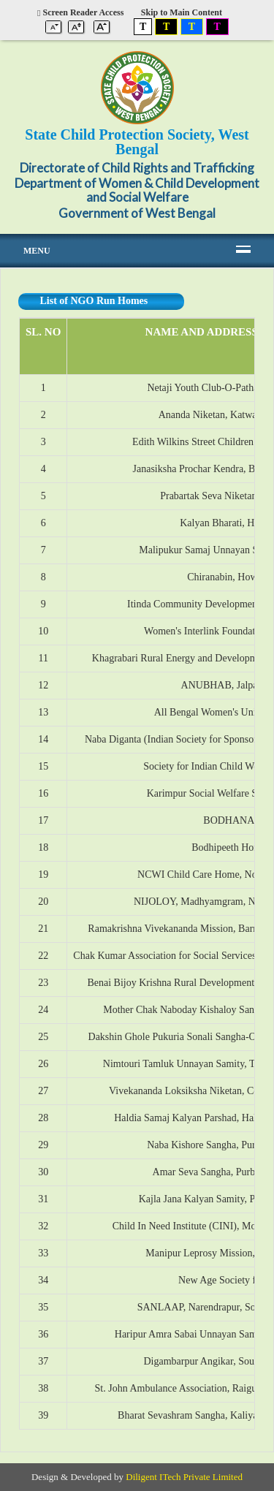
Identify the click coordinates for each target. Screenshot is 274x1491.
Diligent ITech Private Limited (184, 1476)
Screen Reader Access (80, 12)
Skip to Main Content (181, 12)
